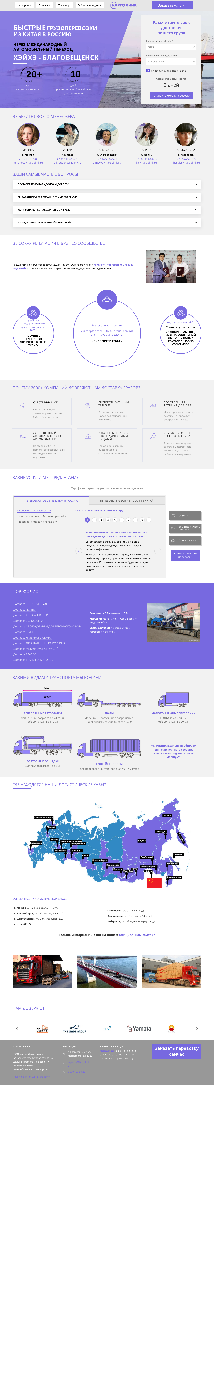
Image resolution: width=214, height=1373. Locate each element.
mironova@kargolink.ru (28, 162)
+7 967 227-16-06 (27, 159)
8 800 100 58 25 (76, 1071)
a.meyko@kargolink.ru (107, 162)
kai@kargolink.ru (146, 162)
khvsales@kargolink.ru (186, 162)
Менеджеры (107, 1050)
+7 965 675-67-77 (185, 159)
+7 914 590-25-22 (107, 159)
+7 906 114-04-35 (146, 159)
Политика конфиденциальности (31, 1076)
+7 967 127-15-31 (67, 159)
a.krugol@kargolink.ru (67, 162)
